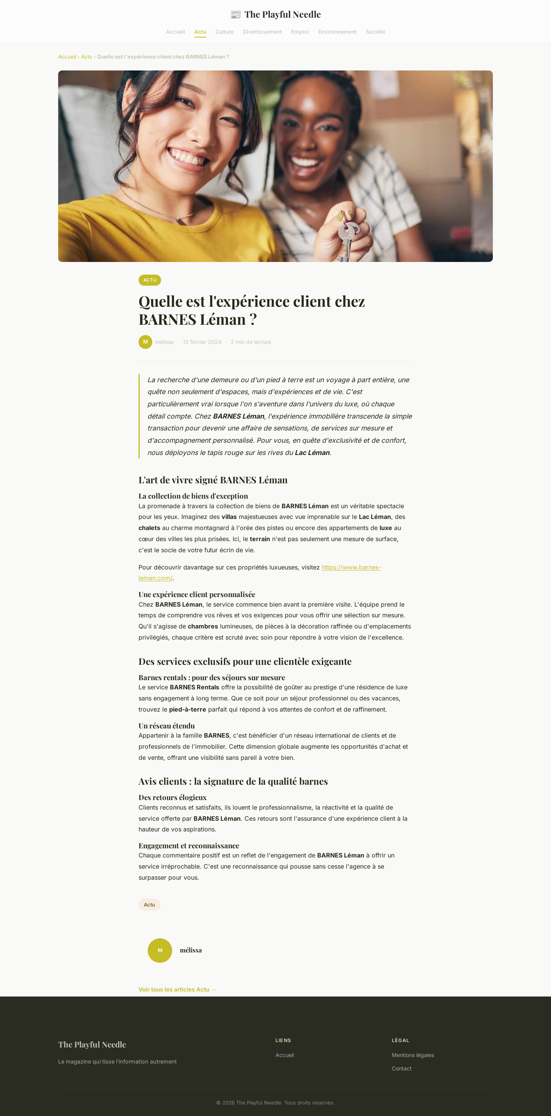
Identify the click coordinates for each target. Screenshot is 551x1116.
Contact (402, 1068)
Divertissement (262, 31)
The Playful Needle (275, 14)
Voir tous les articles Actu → (178, 989)
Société (375, 31)
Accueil (175, 31)
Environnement (337, 31)
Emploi (300, 31)
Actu (200, 31)
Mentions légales (413, 1055)
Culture (224, 31)
